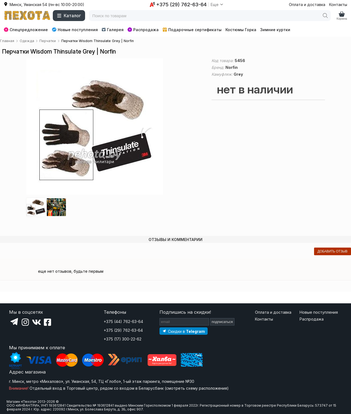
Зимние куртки (275, 29)
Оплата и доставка (307, 4)
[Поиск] (325, 15)
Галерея (112, 29)
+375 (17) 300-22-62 (122, 339)
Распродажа (143, 29)
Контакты (338, 4)
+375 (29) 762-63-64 (123, 330)
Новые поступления (75, 29)
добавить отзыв (332, 251)
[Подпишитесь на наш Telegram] (183, 331)
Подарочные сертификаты (192, 29)
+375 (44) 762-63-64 (123, 321)
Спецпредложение (26, 29)
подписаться (222, 322)
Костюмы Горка (240, 29)
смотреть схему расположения (196, 388)
